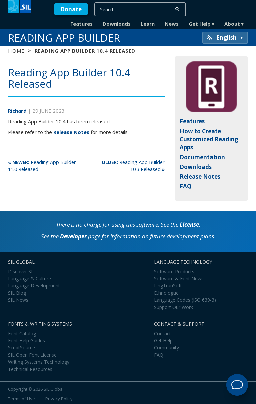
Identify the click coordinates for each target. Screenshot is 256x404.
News (172, 23)
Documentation (202, 157)
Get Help (200, 23)
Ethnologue (166, 293)
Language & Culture (29, 278)
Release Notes (71, 132)
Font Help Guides (26, 340)
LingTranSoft (168, 285)
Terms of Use (21, 399)
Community (166, 347)
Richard (18, 110)
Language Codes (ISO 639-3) (185, 300)
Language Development (34, 285)
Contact (162, 333)
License (189, 224)
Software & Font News (179, 278)
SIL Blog (17, 293)
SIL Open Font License (32, 355)
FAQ (186, 186)
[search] (135, 9)
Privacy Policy (59, 399)
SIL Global (54, 389)
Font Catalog (22, 333)
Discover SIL (21, 271)
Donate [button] (71, 9)
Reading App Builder (64, 38)
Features (81, 23)
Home (16, 50)
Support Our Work (173, 307)
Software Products (174, 271)
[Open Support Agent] (237, 385)
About (232, 23)
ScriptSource (21, 347)
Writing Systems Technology (38, 362)
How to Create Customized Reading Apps (209, 139)
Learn (148, 23)
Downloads (117, 23)
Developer (73, 236)
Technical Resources (30, 369)
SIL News (18, 300)
